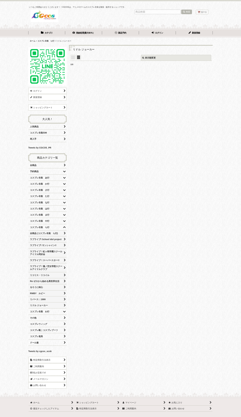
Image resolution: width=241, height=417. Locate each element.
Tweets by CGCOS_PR (39, 147)
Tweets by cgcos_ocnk (40, 351)
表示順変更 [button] (149, 58)
